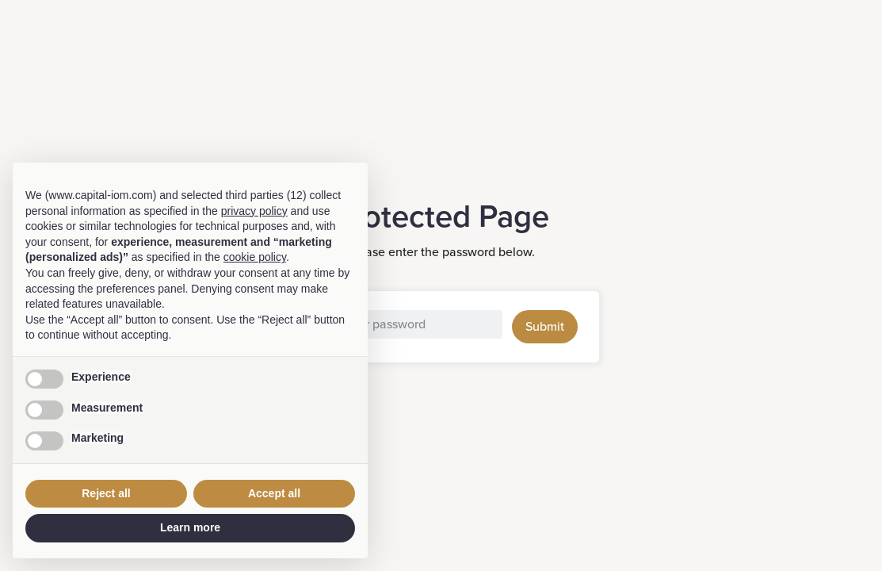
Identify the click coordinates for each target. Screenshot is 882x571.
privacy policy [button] (254, 211)
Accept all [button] (274, 493)
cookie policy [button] (254, 257)
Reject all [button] (106, 493)
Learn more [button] (190, 527)
